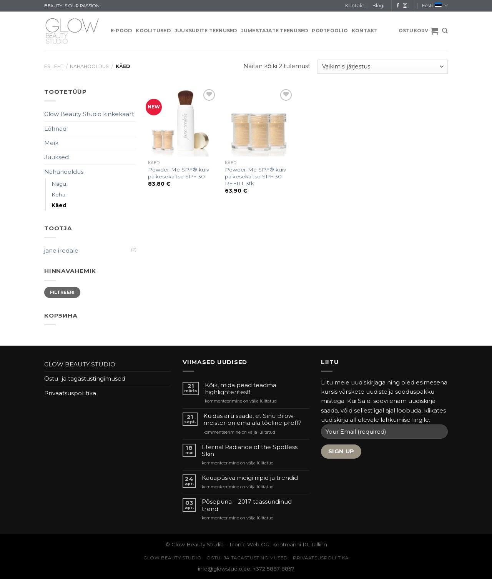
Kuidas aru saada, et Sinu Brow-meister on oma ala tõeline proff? (252, 419)
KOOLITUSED (153, 30)
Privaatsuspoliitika (70, 393)
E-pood (121, 30)
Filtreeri (62, 292)
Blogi (378, 5)
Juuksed (56, 157)
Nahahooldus (89, 66)
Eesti (435, 5)
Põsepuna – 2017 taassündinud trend (247, 505)
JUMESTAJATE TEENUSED (274, 30)
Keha (58, 194)
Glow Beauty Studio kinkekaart (89, 114)
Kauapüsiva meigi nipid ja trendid (250, 477)
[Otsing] (445, 30)
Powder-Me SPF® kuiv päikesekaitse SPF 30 (178, 173)
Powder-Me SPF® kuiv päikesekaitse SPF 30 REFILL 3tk (255, 176)
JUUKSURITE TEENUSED (206, 30)
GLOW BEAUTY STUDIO (79, 364)
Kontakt (354, 5)
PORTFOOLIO (329, 30)
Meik (51, 142)
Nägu (59, 184)
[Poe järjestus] (382, 67)
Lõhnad (55, 128)
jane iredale (61, 250)
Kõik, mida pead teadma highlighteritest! (240, 389)
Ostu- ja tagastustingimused (84, 378)
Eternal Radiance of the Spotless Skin (250, 451)
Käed (59, 205)
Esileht (53, 66)
